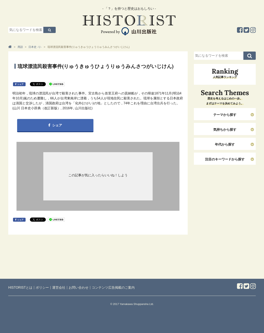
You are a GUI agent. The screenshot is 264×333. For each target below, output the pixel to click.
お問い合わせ (78, 287)
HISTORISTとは (20, 287)
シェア (20, 84)
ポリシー (42, 287)
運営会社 (58, 287)
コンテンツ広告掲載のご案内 (113, 287)
